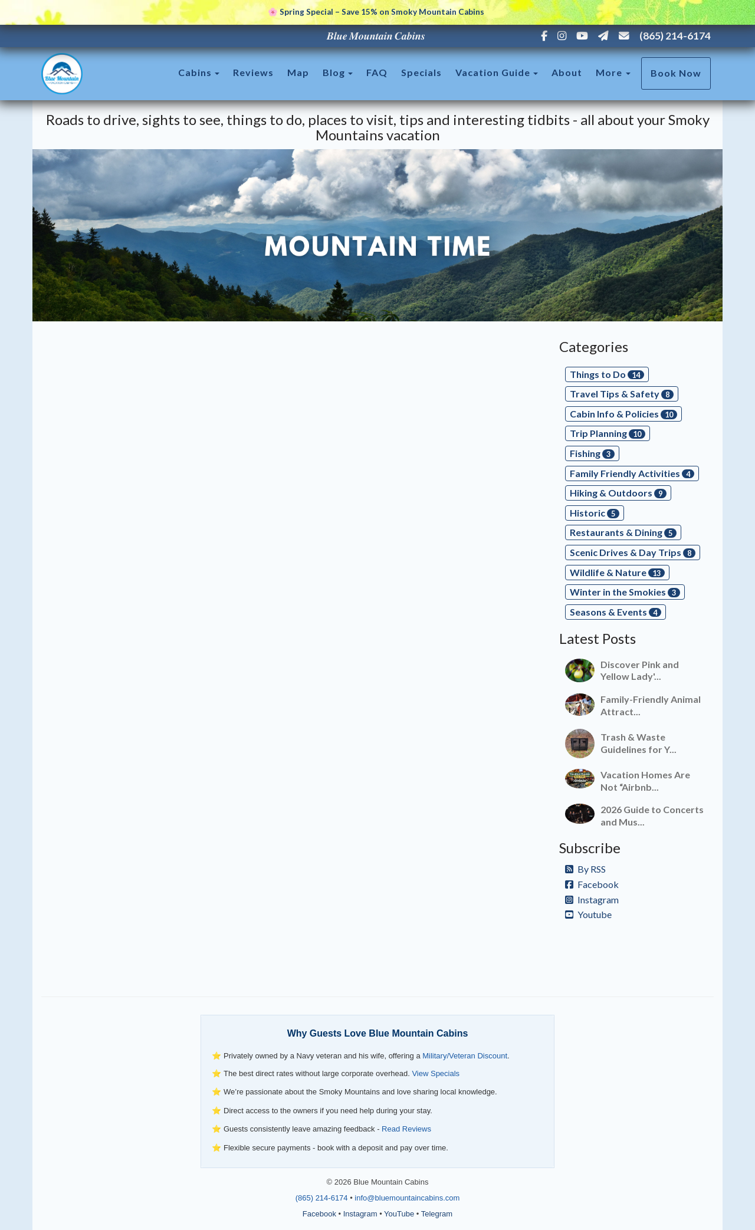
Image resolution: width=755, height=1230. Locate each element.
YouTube (399, 1213)
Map (298, 72)
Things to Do (607, 374)
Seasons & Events (615, 611)
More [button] (613, 72)
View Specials (435, 1073)
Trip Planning (607, 433)
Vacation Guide (492, 72)
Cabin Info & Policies (623, 413)
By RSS (585, 868)
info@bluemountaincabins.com (406, 1197)
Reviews (253, 72)
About (567, 72)
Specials (421, 72)
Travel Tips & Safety (622, 393)
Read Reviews (406, 1128)
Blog (334, 72)
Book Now (676, 72)
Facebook (592, 884)
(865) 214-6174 (675, 35)
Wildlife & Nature (617, 572)
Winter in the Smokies (625, 591)
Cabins (195, 72)
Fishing (592, 453)
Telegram (436, 1213)
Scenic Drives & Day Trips (632, 552)
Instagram (592, 899)
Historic (594, 512)
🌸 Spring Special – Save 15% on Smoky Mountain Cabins (376, 12)
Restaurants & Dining (623, 532)
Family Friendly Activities (632, 473)
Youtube (588, 914)
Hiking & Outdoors (618, 492)
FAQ (377, 72)
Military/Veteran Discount (464, 1055)
